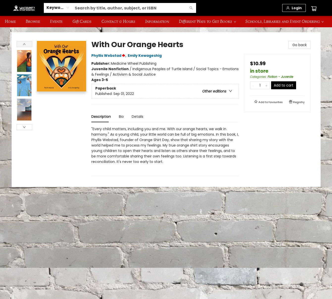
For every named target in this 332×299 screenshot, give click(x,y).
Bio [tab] (121, 116)
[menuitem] (10, 21)
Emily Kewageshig (145, 55)
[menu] (166, 21)
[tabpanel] (165, 151)
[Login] (294, 8)
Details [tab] (137, 116)
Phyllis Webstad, (109, 55)
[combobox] (58, 7)
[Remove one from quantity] (253, 85)
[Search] (191, 8)
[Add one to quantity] (266, 85)
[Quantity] (259, 85)
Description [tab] (101, 116)
